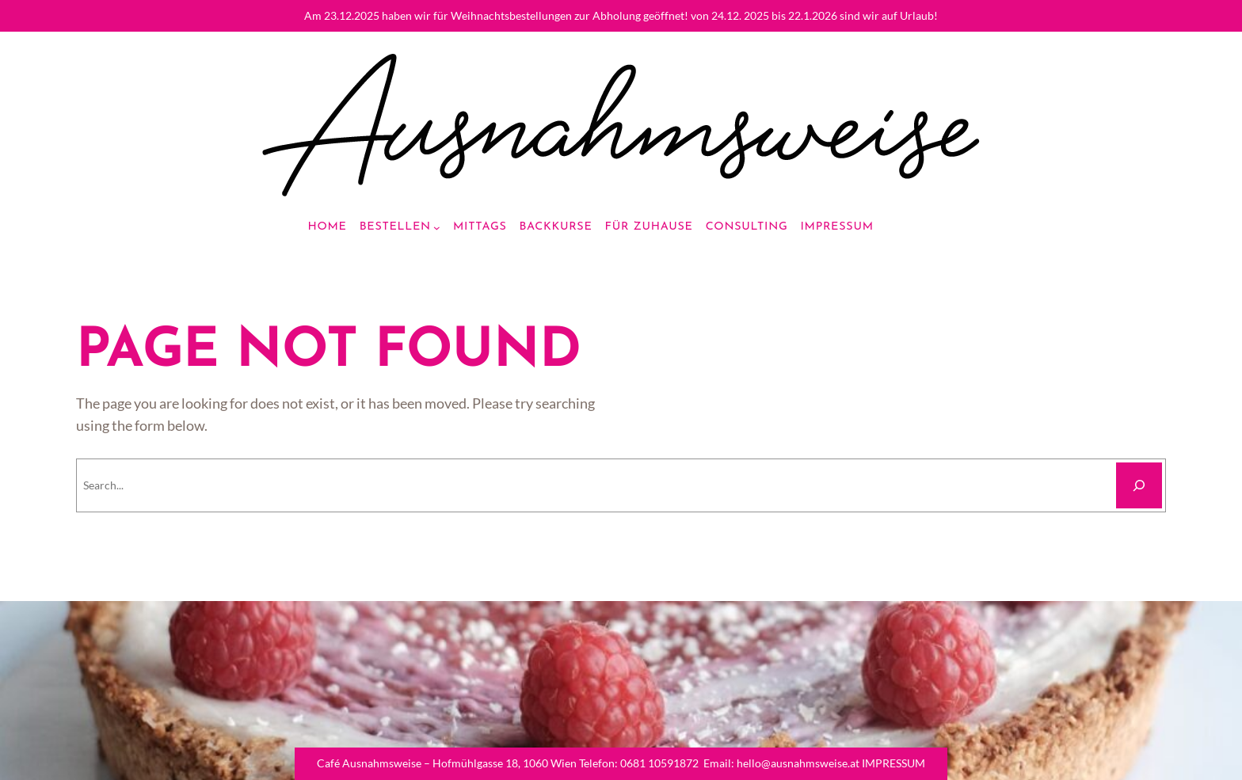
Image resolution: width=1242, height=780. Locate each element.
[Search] (1139, 485)
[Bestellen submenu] (436, 227)
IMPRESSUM (893, 763)
